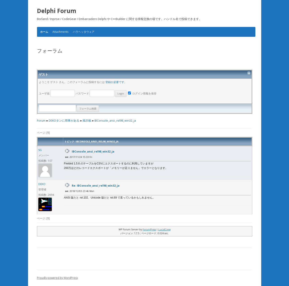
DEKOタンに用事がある (64, 120)
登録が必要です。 (116, 82)
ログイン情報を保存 (142, 93)
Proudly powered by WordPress (57, 278)
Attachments (60, 32)
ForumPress (149, 229)
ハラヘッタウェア (83, 32)
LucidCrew (164, 229)
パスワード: (101, 93)
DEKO (42, 184)
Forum (41, 120)
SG (40, 150)
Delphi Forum (56, 11)
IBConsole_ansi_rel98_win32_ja (115, 120)
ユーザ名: (57, 93)
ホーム (44, 31)
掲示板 (87, 120)
